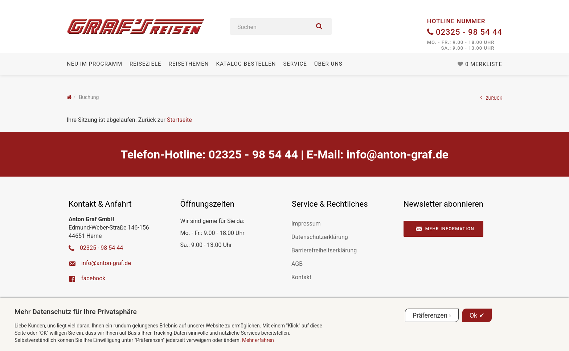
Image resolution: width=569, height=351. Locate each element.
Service (295, 64)
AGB (297, 263)
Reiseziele (145, 64)
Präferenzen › (432, 315)
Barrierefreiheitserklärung (324, 250)
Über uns (328, 64)
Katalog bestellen (246, 64)
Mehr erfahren (258, 340)
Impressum (306, 223)
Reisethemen (189, 64)
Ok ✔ (477, 315)
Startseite (179, 119)
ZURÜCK (491, 98)
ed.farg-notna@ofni (397, 154)
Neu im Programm (94, 64)
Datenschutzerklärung (319, 237)
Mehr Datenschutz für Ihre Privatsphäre (76, 311)
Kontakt (301, 277)
